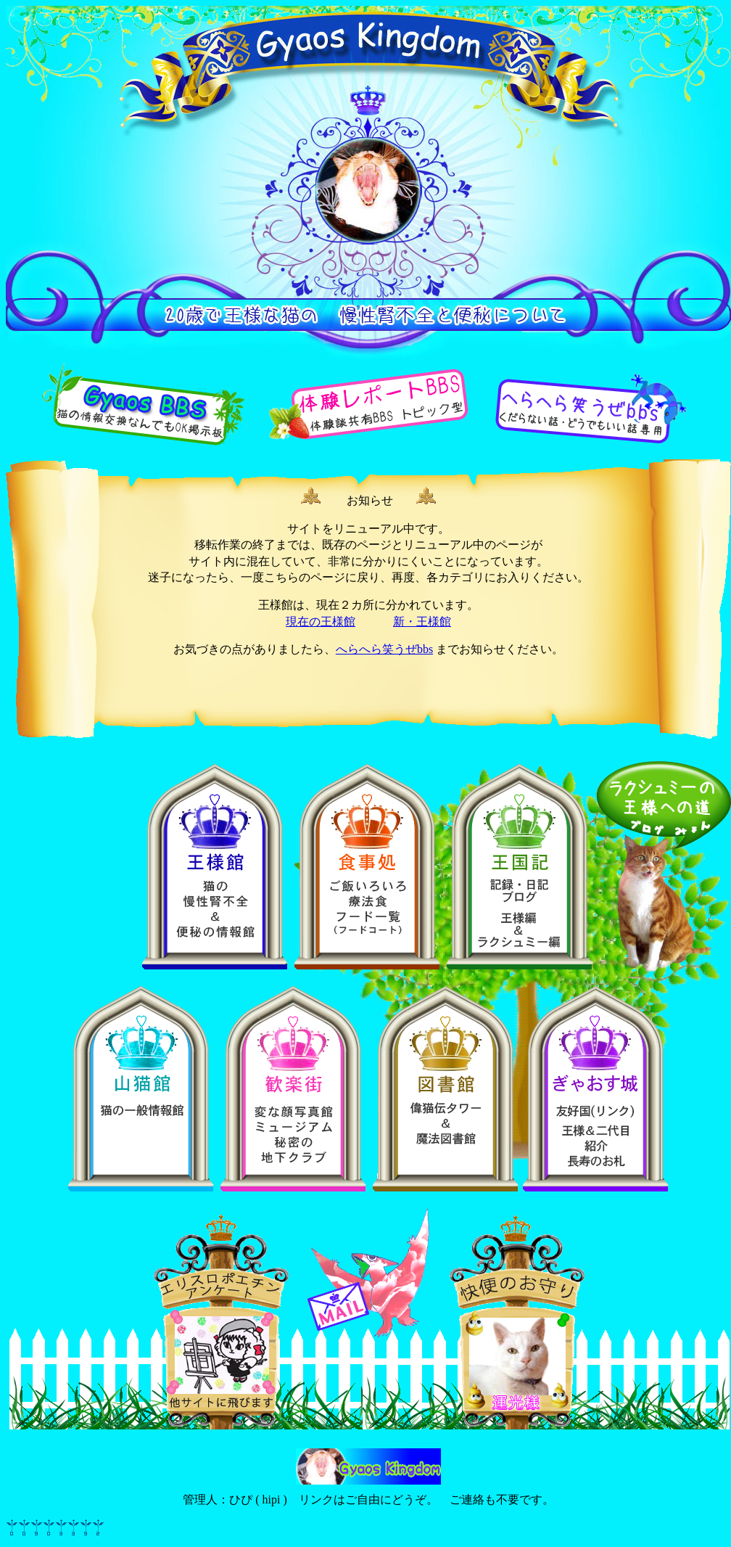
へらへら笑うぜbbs (384, 649)
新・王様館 (422, 621)
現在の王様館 (320, 621)
